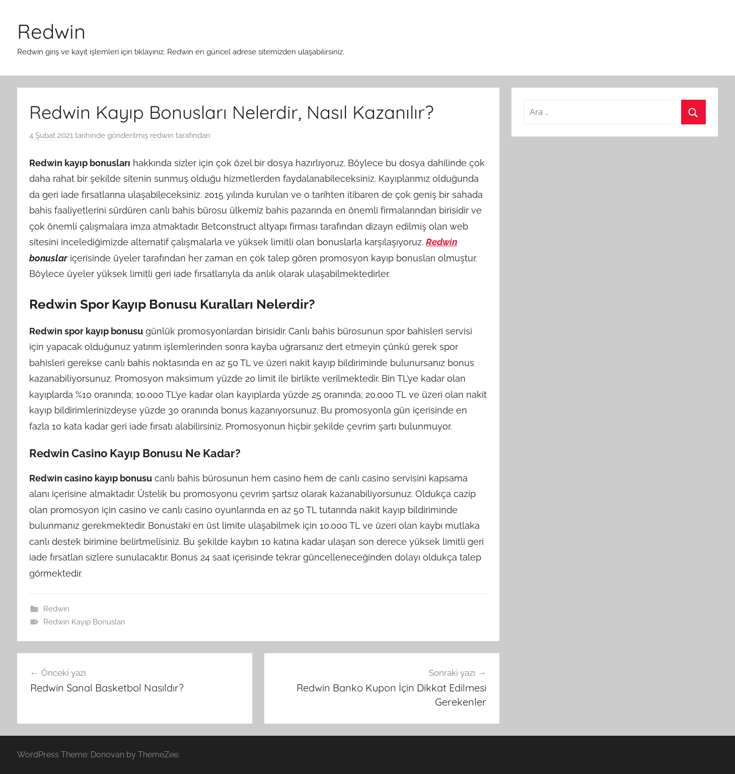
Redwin (51, 31)
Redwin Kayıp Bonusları (84, 621)
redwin (162, 135)
